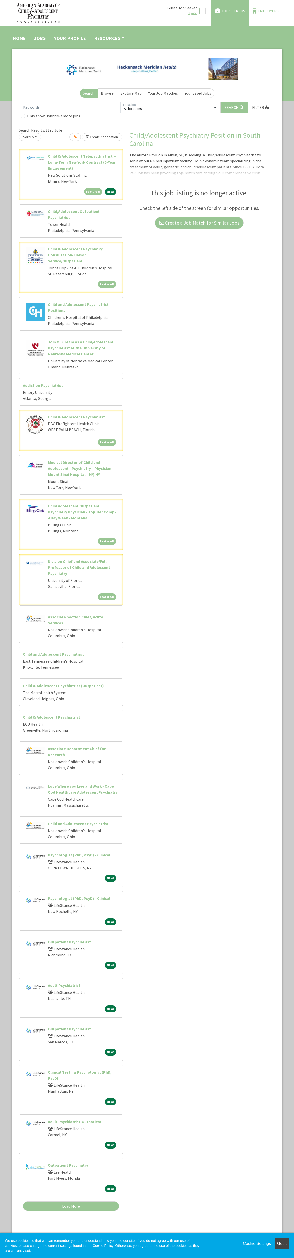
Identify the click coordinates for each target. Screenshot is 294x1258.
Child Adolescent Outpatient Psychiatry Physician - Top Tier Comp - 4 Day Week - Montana (82, 511)
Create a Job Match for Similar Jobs (199, 223)
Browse (107, 93)
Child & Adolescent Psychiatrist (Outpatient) (63, 685)
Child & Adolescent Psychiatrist (76, 416)
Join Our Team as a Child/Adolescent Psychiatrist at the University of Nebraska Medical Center (81, 347)
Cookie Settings (257, 1243)
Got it (282, 1243)
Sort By (28, 137)
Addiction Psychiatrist (43, 385)
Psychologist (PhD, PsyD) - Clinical (79, 854)
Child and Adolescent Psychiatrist (53, 654)
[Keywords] (71, 107)
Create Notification (102, 137)
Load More (71, 1206)
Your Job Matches (163, 93)
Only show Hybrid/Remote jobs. (54, 115)
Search (88, 93)
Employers (266, 11)
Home (19, 38)
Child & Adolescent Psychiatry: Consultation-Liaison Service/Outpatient (75, 254)
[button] (260, 107)
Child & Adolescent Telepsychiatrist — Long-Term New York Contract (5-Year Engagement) (82, 162)
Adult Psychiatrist (64, 985)
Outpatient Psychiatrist (69, 941)
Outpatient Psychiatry (68, 1165)
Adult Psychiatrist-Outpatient (75, 1121)
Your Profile (70, 38)
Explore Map (131, 93)
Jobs (40, 38)
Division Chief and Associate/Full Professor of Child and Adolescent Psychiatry (79, 567)
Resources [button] (107, 38)
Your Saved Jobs (198, 93)
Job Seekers (230, 11)
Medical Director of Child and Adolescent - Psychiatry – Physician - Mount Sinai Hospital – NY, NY (81, 468)
